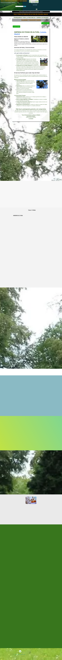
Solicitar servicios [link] (45, 23)
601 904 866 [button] (35, 4)
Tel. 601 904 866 (16, 26)
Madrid (17, 34)
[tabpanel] (34, 4)
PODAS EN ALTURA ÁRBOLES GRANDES (8, 2)
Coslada (43, 32)
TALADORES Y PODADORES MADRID (31, 20)
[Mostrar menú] (36, 9)
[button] (31, 496)
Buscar (25, 6)
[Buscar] (19, 6)
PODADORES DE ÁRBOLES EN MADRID (34, 3)
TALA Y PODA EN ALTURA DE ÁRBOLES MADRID (14, 1)
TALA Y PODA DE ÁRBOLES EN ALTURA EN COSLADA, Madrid (31, 14)
